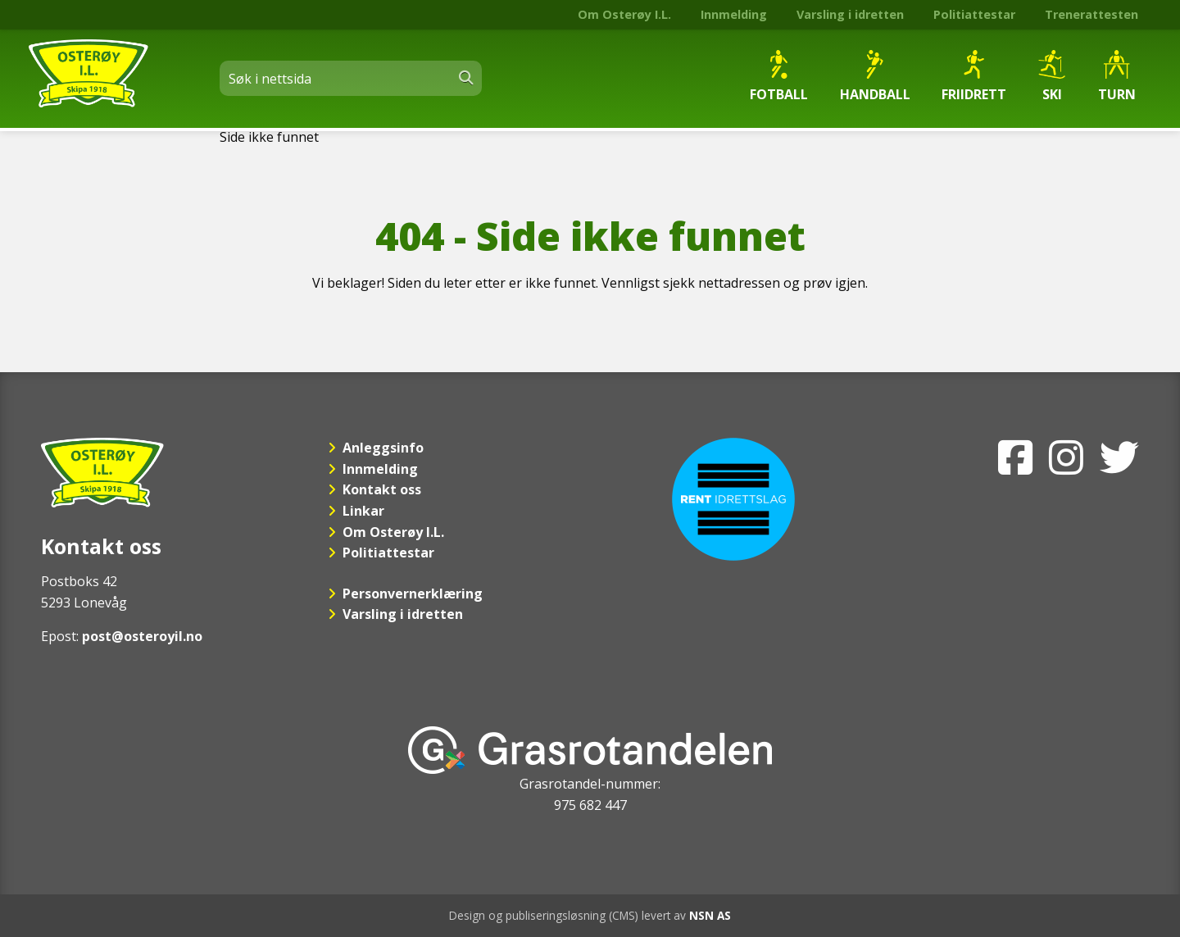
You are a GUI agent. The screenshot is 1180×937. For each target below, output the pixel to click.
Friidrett (974, 76)
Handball (875, 76)
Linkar (363, 511)
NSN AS (710, 915)
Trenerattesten (1091, 14)
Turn (1117, 76)
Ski (1051, 76)
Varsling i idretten (850, 14)
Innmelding (734, 14)
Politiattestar (974, 14)
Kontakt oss (382, 489)
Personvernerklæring (413, 593)
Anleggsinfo (383, 448)
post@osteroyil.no (142, 636)
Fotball (779, 76)
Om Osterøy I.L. (624, 14)
